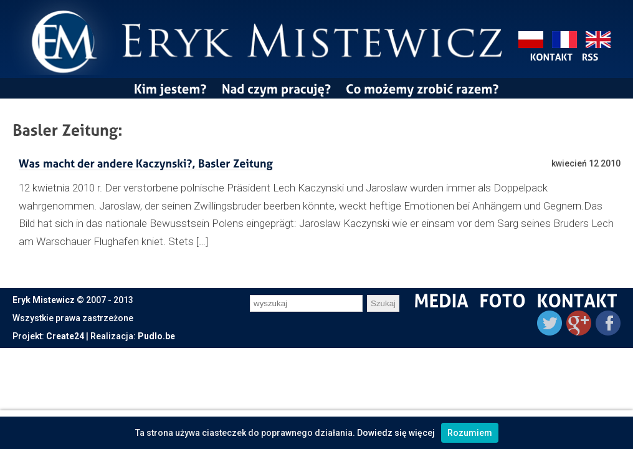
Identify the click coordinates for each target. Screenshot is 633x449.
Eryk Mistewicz (43, 300)
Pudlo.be (156, 336)
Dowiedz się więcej (396, 433)
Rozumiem (469, 433)
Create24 (65, 336)
